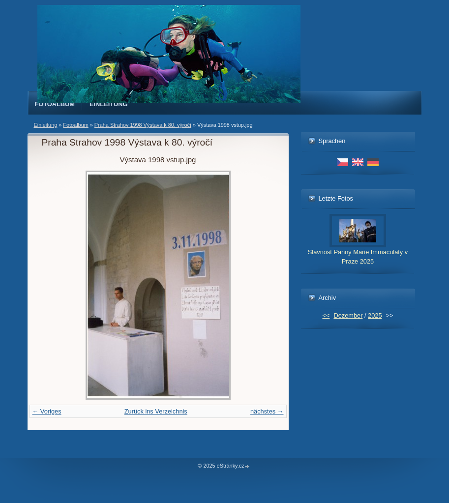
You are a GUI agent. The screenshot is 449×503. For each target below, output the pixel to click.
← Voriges (46, 411)
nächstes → (267, 411)
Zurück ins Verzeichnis (155, 411)
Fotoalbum (55, 104)
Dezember (347, 315)
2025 (375, 315)
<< (325, 315)
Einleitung (109, 104)
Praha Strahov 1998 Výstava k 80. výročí (142, 125)
